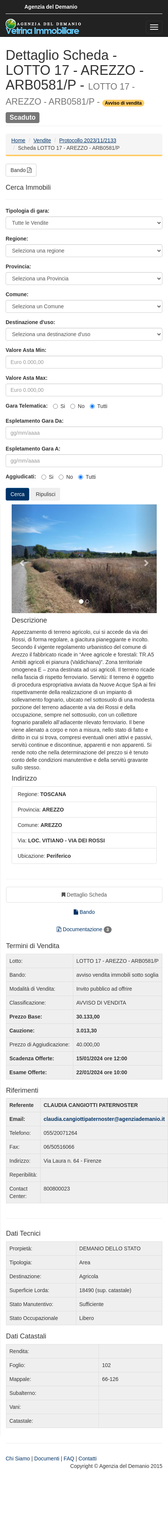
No (77, 406)
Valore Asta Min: (26, 350)
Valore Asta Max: (27, 378)
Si (59, 406)
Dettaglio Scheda (84, 895)
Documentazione (84, 929)
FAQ (69, 1459)
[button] (22, 559)
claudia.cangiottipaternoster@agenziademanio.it (104, 1119)
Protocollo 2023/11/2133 (87, 140)
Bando (21, 170)
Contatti (88, 1459)
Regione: (17, 239)
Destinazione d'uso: (30, 322)
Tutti (98, 406)
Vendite (42, 140)
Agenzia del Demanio (50, 7)
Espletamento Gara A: (33, 449)
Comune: (17, 294)
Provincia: (18, 266)
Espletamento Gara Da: (35, 421)
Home (18, 140)
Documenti (46, 1459)
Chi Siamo (18, 1459)
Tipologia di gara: (27, 211)
